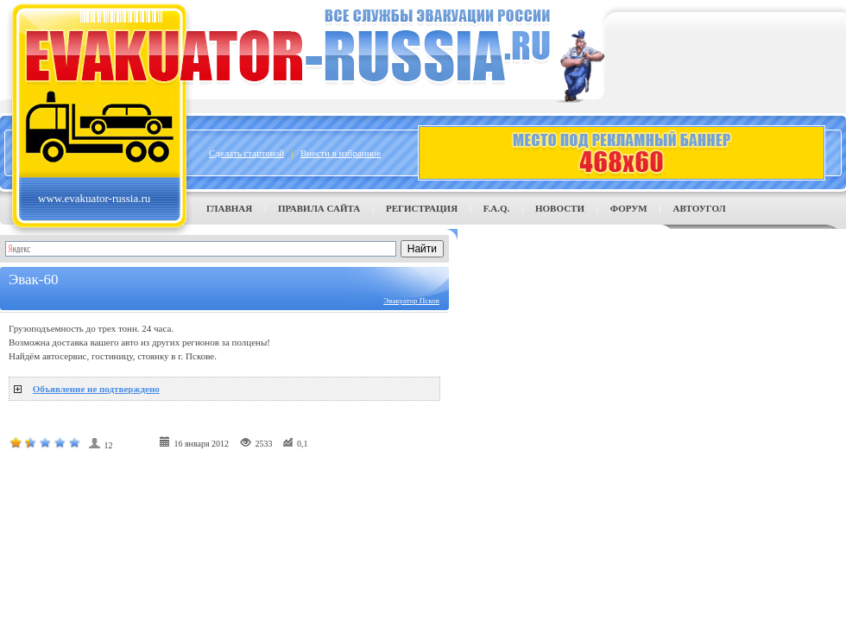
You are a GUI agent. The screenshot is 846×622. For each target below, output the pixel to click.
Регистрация (422, 208)
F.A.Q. (496, 208)
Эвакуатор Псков (411, 300)
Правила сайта (319, 208)
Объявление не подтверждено (96, 389)
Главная (229, 208)
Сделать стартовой (246, 153)
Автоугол (698, 208)
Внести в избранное (340, 153)
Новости (559, 208)
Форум (628, 208)
